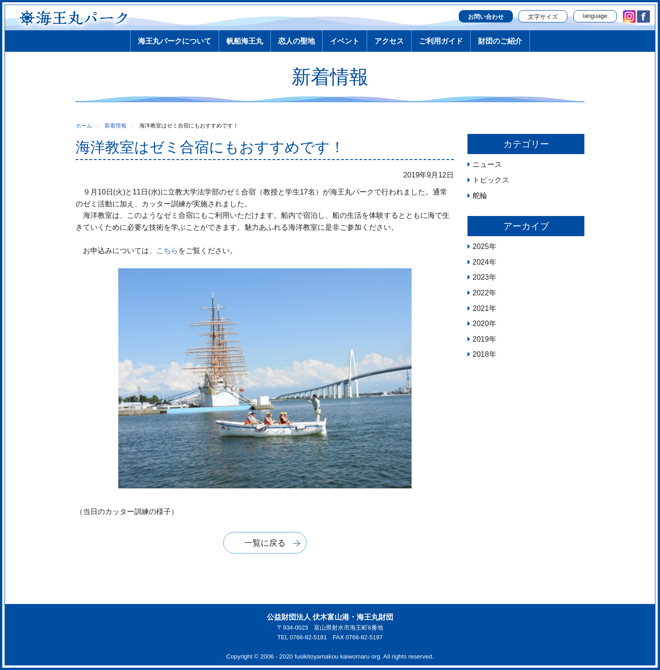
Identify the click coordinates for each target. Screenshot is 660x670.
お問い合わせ (486, 16)
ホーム (84, 125)
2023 (481, 277)
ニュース (487, 164)
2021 (481, 308)
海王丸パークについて (174, 41)
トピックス (491, 180)
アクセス (389, 41)
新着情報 (115, 125)
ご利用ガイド (441, 41)
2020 (481, 323)
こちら (167, 251)
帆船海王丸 (244, 41)
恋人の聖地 (296, 41)
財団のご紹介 (500, 41)
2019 (481, 339)
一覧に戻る (265, 543)
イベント (344, 41)
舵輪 (480, 195)
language (595, 15)
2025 (481, 246)
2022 (481, 293)
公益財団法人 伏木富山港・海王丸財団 (330, 617)
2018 (481, 354)
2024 (481, 262)
